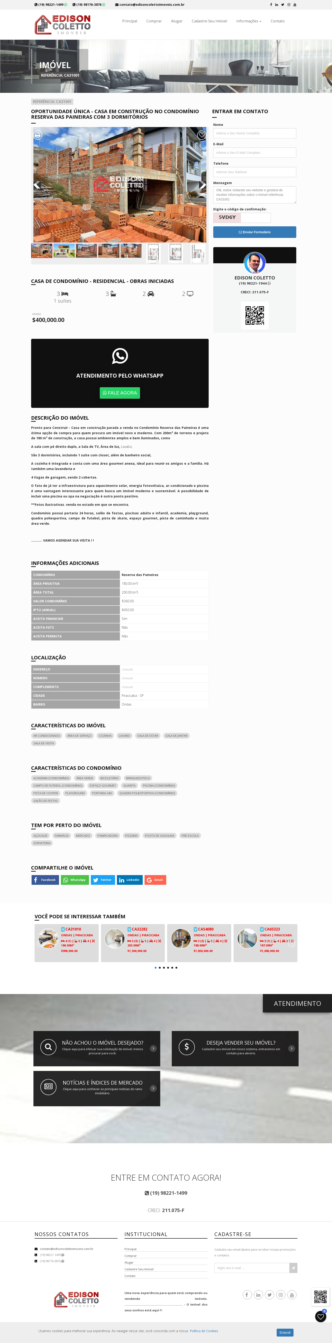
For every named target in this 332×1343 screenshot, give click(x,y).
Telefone (220, 163)
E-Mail (218, 144)
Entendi (285, 1332)
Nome (218, 124)
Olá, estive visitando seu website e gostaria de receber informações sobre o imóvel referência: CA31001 (254, 194)
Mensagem (222, 183)
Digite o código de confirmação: (240, 209)
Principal (129, 21)
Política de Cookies (204, 1331)
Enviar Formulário (255, 232)
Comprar (154, 21)
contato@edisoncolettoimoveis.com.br (66, 1249)
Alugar (177, 21)
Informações (248, 21)
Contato (278, 21)
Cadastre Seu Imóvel (209, 21)
